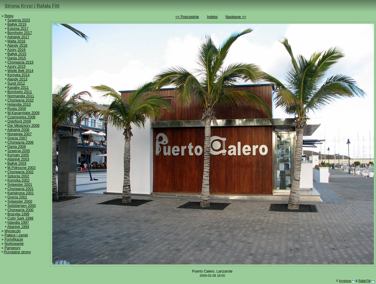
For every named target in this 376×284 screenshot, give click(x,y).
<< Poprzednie (187, 17)
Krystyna (345, 280)
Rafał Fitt (364, 280)
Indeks (212, 17)
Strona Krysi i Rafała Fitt (32, 5)
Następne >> (235, 17)
